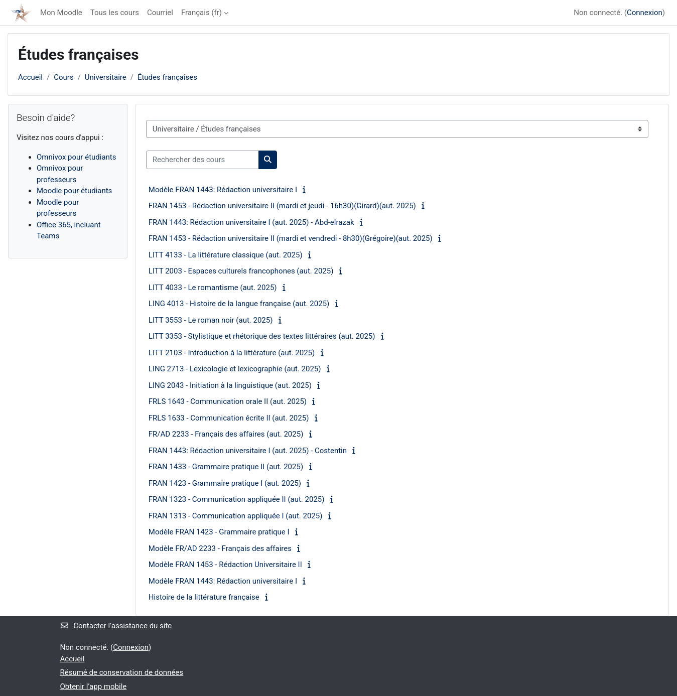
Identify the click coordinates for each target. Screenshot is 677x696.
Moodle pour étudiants (74, 190)
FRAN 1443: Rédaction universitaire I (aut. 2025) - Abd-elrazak (251, 222)
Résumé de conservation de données (122, 672)
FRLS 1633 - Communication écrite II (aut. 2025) (229, 418)
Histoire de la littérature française (204, 597)
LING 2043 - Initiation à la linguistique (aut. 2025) (230, 385)
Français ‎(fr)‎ (201, 12)
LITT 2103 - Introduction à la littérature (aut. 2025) (232, 352)
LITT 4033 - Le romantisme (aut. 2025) (213, 287)
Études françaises (167, 77)
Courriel (160, 12)
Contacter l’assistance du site (116, 625)
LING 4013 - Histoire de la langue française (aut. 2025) (239, 303)
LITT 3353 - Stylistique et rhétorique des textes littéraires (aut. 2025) (262, 336)
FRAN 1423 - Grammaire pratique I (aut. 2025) (225, 483)
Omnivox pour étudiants (76, 157)
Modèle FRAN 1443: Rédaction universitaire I (223, 189)
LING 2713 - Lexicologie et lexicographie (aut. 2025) (235, 368)
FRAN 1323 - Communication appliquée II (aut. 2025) (237, 499)
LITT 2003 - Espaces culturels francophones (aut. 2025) (241, 270)
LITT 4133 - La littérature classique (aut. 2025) (226, 254)
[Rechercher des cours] (202, 160)
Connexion (644, 12)
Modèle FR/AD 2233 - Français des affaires (220, 548)
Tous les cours (114, 12)
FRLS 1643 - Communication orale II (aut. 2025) (228, 401)
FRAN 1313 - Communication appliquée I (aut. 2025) (236, 515)
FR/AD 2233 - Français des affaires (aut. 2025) (226, 434)
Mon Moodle (61, 12)
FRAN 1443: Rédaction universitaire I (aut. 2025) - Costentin (248, 450)
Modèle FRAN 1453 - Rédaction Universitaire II (225, 564)
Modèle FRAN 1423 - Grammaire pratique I (219, 531)
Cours (63, 77)
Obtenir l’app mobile (93, 686)
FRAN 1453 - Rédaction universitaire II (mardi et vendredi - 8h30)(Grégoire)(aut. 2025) (291, 238)
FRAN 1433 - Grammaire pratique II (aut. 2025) (226, 466)
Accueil (30, 77)
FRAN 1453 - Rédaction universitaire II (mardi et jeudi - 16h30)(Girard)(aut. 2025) (282, 205)
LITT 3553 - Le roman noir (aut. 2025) (211, 320)
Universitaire (105, 77)
